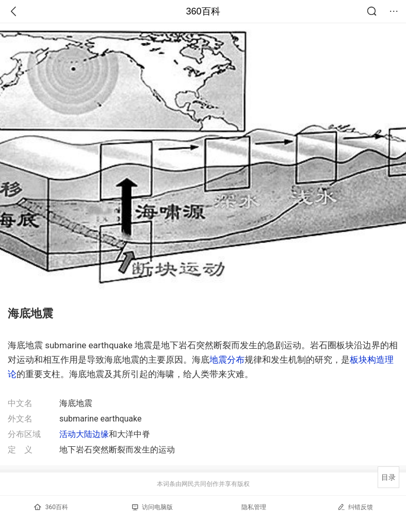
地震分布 (227, 359)
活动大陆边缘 (84, 434)
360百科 (203, 11)
